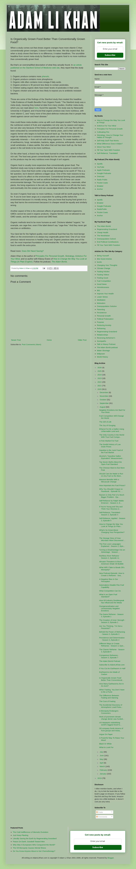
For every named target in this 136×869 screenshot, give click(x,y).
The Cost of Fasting (107, 701)
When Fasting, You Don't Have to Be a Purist (112, 691)
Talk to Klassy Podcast (106, 344)
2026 (99, 367)
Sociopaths (101, 341)
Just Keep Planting (20, 835)
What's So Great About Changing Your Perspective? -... (112, 532)
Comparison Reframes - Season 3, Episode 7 (109, 656)
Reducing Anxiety (104, 325)
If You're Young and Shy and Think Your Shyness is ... (111, 508)
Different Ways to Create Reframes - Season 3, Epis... (112, 644)
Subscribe (110, 55)
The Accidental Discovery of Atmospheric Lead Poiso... (111, 706)
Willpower (101, 354)
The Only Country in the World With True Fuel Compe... (111, 436)
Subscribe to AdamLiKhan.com (112, 665)
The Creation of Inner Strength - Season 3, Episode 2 (112, 621)
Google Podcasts (104, 173)
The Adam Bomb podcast (107, 347)
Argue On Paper (106, 734)
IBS (98, 290)
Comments (101, 817)
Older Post (82, 340)
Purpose (100, 322)
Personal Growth (104, 316)
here (36, 108)
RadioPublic (102, 209)
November (104, 396)
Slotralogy (69, 256)
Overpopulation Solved (106, 239)
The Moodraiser (103, 235)
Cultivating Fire (103, 132)
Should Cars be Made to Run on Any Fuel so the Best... (111, 475)
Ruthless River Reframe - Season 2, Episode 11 (109, 557)
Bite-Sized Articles (104, 259)
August (103, 407)
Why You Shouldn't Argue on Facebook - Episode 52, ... (111, 490)
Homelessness (103, 287)
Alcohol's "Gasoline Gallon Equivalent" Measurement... (111, 457)
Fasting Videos (103, 275)
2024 (99, 375)
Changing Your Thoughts (107, 265)
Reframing (101, 328)
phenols (45, 76)
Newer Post (16, 340)
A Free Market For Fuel (108, 441)
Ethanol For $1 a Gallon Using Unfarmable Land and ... (111, 430)
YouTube (100, 167)
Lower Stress (102, 297)
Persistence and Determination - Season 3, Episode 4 (112, 639)
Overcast (100, 176)
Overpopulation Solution (107, 306)
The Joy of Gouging (107, 425)
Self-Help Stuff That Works (108, 141)
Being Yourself (103, 256)
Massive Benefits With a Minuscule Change (109, 480)
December (104, 392)
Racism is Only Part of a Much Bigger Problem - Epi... (111, 496)
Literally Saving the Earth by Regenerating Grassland (35, 838)
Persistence (102, 312)
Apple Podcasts (103, 170)
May (102, 759)
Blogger (110, 858)
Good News (102, 284)
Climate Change (103, 268)
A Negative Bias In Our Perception (108, 580)
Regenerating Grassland (107, 229)
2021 (99, 386)
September (104, 403)
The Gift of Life (105, 422)
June (102, 755)
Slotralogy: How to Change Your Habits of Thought (110, 136)
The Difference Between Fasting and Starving (109, 696)
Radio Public (102, 180)
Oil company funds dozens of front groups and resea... (111, 729)
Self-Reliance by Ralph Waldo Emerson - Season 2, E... (111, 502)
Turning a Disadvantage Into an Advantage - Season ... (112, 551)
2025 (99, 371)
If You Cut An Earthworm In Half (112, 668)
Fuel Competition (104, 281)
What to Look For (106, 747)
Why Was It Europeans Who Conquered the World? (34, 845)
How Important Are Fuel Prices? (112, 485)
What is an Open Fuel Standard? (108, 595)
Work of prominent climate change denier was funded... (111, 718)
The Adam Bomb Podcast (109, 661)
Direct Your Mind (104, 147)
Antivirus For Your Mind (106, 126)
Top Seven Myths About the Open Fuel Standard (110, 463)
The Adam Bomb (59, 262)
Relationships (102, 335)
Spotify (100, 164)
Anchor (100, 189)
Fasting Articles (103, 271)
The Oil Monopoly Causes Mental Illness (29, 848)
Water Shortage (103, 350)
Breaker (100, 186)
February (104, 770)
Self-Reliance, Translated (107, 153)
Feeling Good (102, 278)
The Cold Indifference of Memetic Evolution (30, 832)
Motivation (101, 303)
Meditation (101, 300)
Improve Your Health (105, 294)
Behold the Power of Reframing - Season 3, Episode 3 (112, 633)
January (103, 774)
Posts (99, 812)
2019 (99, 778)
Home (49, 340)
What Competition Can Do (110, 591)
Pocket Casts (102, 183)
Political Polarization (105, 319)
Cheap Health (102, 232)
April (102, 763)
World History (102, 357)
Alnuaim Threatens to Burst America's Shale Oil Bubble (111, 562)
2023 (99, 378)
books (99, 262)
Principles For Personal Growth (50, 256)
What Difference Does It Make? (110, 144)
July (101, 752)
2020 (99, 389)
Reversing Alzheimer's (106, 338)
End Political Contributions (108, 242)
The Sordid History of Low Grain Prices (110, 445)
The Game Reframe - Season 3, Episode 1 (111, 615)
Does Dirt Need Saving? (33, 251)
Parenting (101, 309)
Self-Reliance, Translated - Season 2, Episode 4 (110, 513)
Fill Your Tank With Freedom (108, 150)
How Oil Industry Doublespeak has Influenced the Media (111, 601)
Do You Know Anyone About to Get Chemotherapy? (34, 851)
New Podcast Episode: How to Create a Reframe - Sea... (111, 574)
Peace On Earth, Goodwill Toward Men (29, 841)
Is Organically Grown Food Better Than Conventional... (111, 679)
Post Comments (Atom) (31, 344)
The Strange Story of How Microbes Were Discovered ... (112, 539)
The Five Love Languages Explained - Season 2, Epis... (112, 545)
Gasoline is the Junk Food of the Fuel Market (111, 451)
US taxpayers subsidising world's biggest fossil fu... (110, 723)
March (102, 766)
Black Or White (105, 744)
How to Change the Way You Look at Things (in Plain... (111, 525)
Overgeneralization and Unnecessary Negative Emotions (109, 608)
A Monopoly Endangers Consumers (108, 712)
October (103, 400)
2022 (99, 382)
